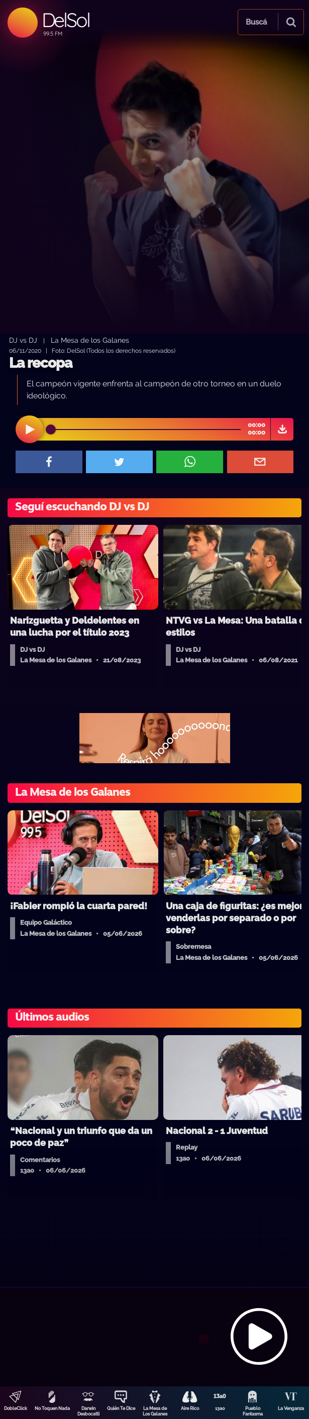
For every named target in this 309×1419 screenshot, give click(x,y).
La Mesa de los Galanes (90, 340)
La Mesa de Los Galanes (155, 1411)
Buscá (256, 22)
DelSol (65, 20)
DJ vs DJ (23, 340)
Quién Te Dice (121, 1408)
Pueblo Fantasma (253, 1411)
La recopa (40, 363)
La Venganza (291, 1408)
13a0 (220, 1408)
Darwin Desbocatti (88, 1411)
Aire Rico (190, 1408)
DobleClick (15, 1408)
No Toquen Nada (52, 1408)
